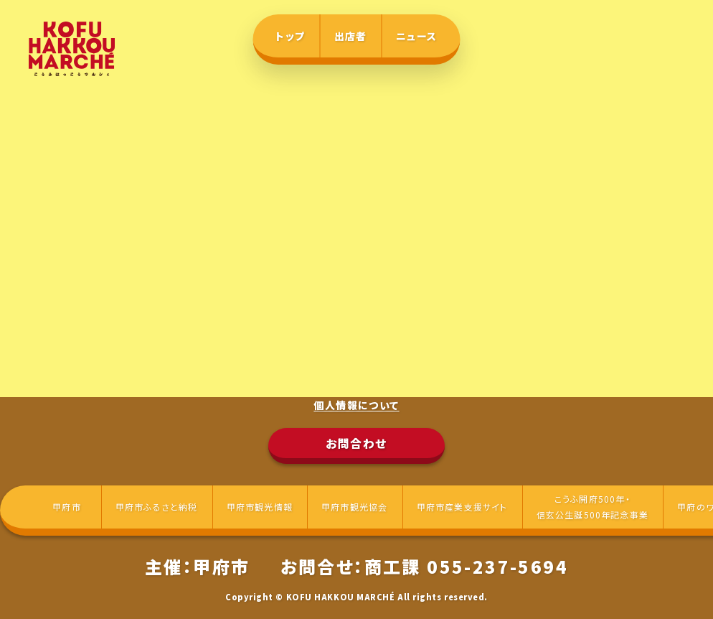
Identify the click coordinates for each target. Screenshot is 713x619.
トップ (290, 36)
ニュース (417, 36)
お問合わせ (356, 443)
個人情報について (356, 405)
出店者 (350, 36)
